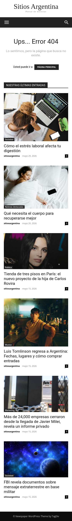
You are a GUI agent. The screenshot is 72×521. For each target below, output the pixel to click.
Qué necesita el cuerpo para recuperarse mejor (29, 215)
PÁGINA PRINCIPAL (46, 67)
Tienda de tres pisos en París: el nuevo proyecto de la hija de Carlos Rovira (35, 279)
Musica (8, 344)
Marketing (9, 410)
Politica (8, 267)
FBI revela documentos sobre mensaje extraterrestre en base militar (31, 487)
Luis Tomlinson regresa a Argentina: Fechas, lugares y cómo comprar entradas (36, 356)
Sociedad (9, 139)
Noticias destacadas (14, 207)
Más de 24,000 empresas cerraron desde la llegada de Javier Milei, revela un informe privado (34, 422)
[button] (6, 22)
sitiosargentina (12, 155)
